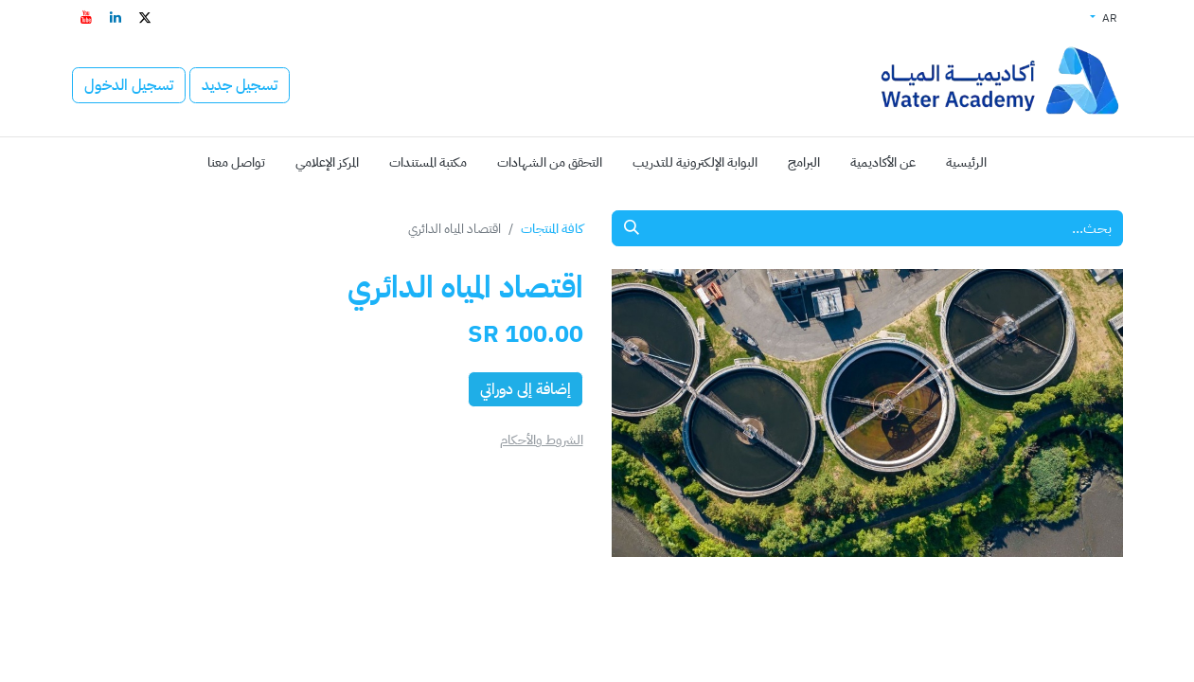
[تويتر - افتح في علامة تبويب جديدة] (145, 17)
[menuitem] (966, 162)
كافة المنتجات (552, 229)
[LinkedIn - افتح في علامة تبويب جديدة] (115, 17)
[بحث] (631, 228)
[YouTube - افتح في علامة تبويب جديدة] (86, 17)
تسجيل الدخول (128, 85)
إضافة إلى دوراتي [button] (525, 389)
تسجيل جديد (239, 85)
